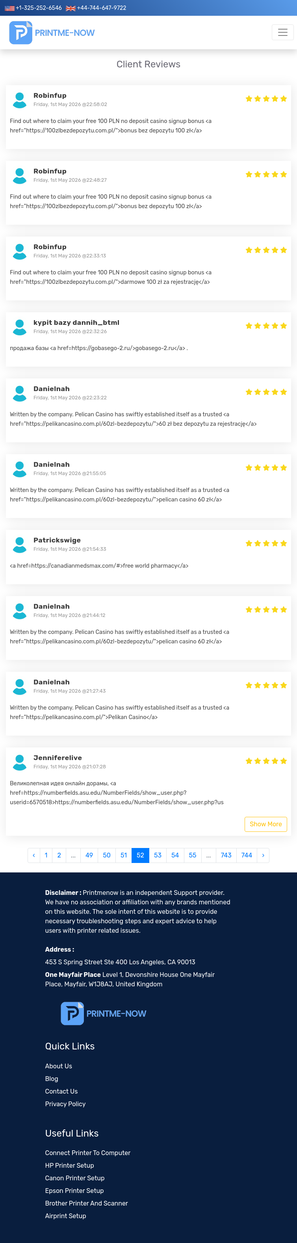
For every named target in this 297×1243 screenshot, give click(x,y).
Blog (51, 1079)
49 (89, 855)
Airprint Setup (65, 1216)
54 (175, 855)
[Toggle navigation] (283, 32)
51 (124, 855)
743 (226, 855)
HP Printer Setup (69, 1165)
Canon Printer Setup (75, 1178)
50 (107, 855)
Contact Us (61, 1091)
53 (157, 855)
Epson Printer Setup (74, 1191)
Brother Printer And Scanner (86, 1203)
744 (246, 855)
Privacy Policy (65, 1104)
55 (193, 855)
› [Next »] (263, 855)
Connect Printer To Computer (88, 1153)
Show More (266, 824)
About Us (58, 1066)
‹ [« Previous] (34, 855)
